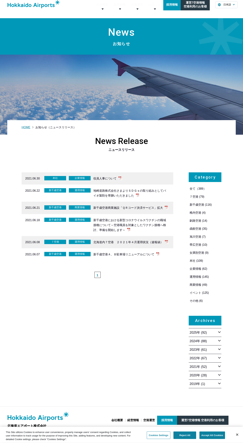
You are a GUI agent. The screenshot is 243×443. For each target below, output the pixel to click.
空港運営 (137, 9)
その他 (196, 300)
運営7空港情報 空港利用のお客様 (202, 420)
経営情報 (119, 9)
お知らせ (154, 9)
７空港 (197, 196)
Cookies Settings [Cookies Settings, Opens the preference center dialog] (158, 437)
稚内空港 (198, 212)
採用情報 (172, 9)
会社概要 (102, 9)
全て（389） (198, 188)
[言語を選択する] (226, 9)
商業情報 (198, 284)
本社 (196, 260)
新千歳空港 (201, 204)
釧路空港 (198, 220)
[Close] (237, 436)
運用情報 (199, 276)
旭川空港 (198, 236)
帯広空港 (198, 244)
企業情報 (198, 268)
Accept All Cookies (212, 437)
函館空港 (198, 228)
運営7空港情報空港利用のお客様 (195, 8)
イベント (199, 292)
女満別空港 (199, 252)
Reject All (184, 437)
